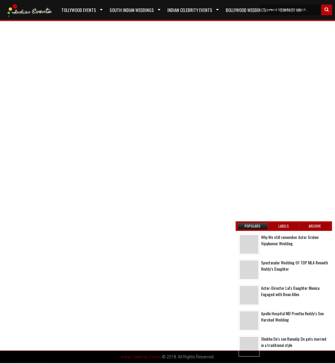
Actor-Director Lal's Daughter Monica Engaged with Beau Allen (290, 291)
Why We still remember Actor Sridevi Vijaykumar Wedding (290, 240)
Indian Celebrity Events (189, 10)
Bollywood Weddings (246, 10)
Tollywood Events (78, 10)
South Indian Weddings (132, 10)
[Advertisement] (55, 90)
